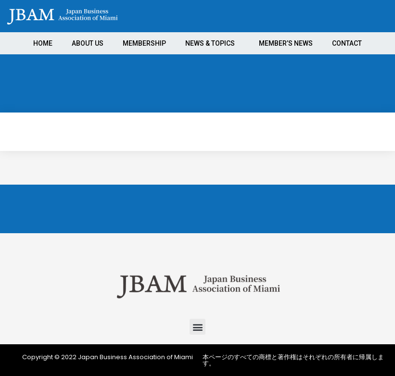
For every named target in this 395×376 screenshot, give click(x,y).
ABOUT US (87, 43)
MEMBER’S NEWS (286, 43)
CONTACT (347, 43)
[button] (197, 327)
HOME (42, 43)
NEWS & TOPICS (212, 43)
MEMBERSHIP (144, 43)
